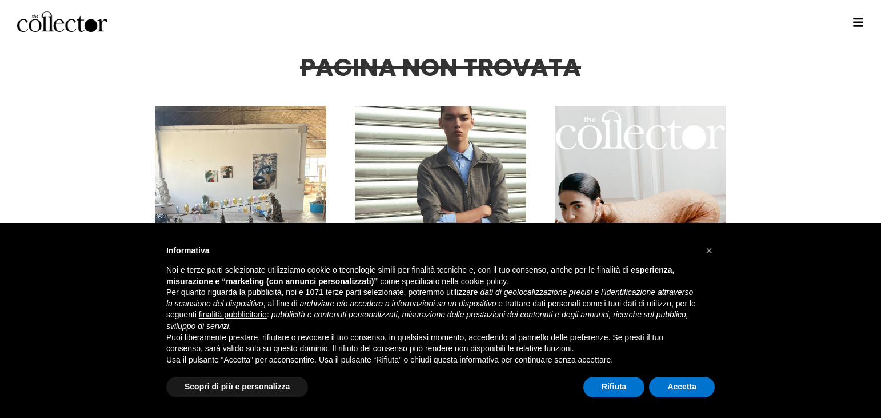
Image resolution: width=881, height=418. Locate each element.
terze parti (343, 292)
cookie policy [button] (483, 281)
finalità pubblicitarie (233, 314)
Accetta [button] (681, 386)
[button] (709, 250)
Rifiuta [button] (614, 386)
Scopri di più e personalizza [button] (237, 386)
